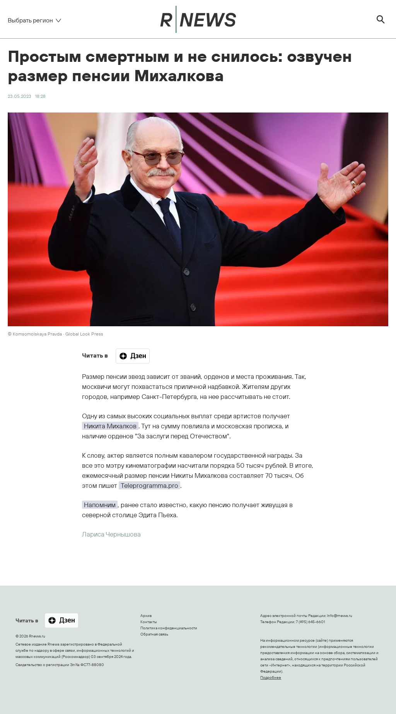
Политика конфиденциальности (168, 628)
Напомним (100, 505)
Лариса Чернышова (111, 534)
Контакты (148, 621)
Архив (146, 615)
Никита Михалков (110, 426)
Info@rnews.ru (339, 615)
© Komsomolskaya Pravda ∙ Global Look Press (55, 334)
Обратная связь (154, 634)
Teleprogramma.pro (149, 485)
